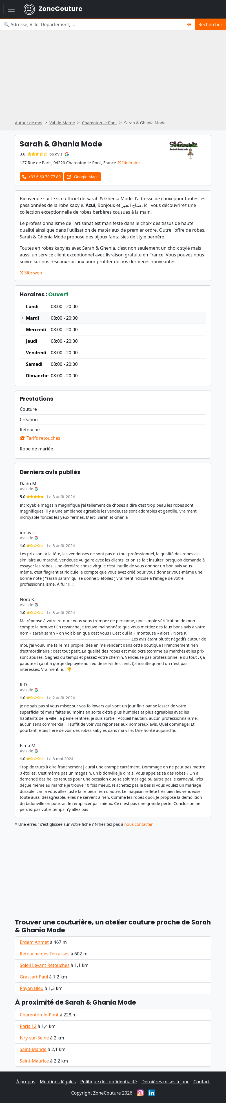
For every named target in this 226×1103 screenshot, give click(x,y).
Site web (31, 273)
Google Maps (82, 176)
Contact (201, 1082)
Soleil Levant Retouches (45, 965)
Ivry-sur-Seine (34, 1038)
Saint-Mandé (33, 1049)
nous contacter (138, 824)
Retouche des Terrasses (44, 954)
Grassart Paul (34, 977)
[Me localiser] (189, 24)
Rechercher (210, 24)
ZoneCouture (53, 9)
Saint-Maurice (34, 1061)
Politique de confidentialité (108, 1082)
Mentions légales (58, 1082)
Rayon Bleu (31, 988)
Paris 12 (28, 1026)
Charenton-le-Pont (39, 1015)
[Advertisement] (113, 77)
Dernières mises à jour (165, 1082)
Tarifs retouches (40, 438)
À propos (25, 1082)
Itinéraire (129, 162)
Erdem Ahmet (34, 942)
